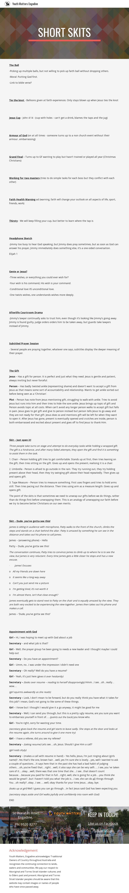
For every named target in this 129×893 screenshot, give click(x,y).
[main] (64, 33)
